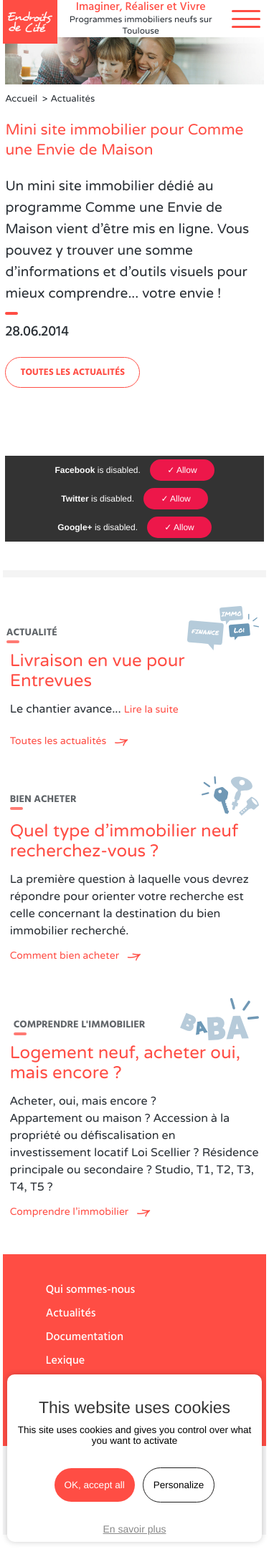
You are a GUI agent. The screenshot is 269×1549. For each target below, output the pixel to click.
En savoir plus (134, 1529)
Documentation (84, 1337)
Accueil (21, 99)
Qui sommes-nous (90, 1290)
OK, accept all (95, 1485)
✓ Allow (182, 470)
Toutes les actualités (72, 372)
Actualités (71, 1313)
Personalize (179, 1485)
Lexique (65, 1361)
